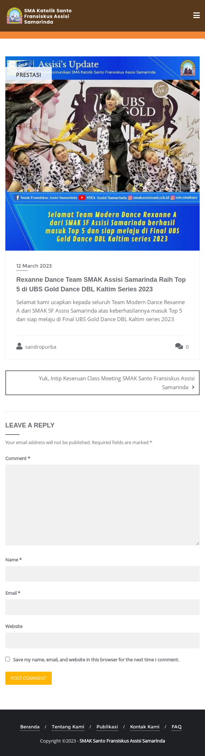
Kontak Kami (145, 726)
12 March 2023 (34, 266)
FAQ (177, 726)
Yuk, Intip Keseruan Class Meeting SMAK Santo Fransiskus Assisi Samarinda (117, 383)
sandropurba (36, 346)
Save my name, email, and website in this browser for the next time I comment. (96, 659)
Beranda (30, 726)
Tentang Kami (68, 726)
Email (12, 593)
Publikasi (107, 726)
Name (13, 559)
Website (13, 626)
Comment (17, 458)
